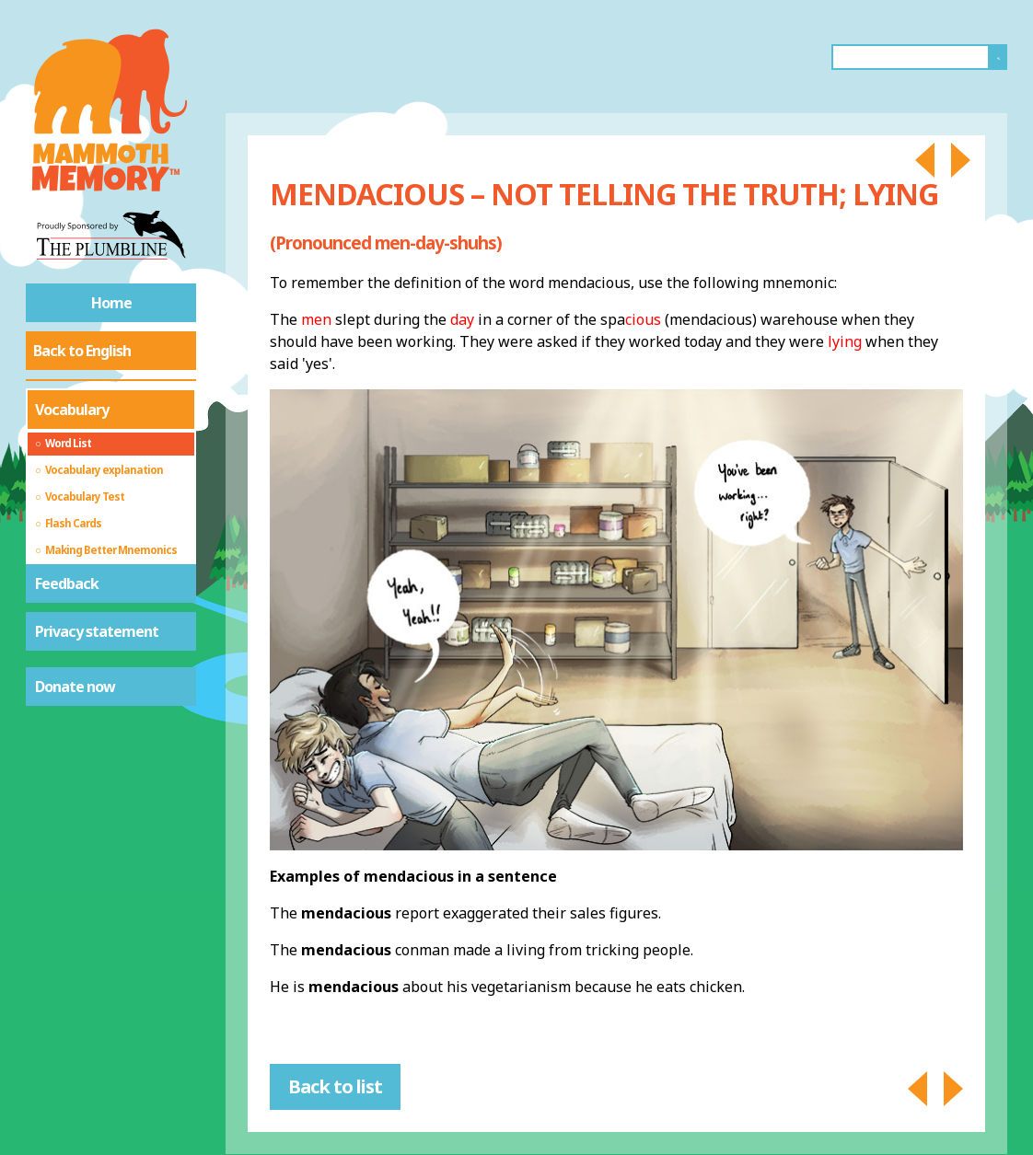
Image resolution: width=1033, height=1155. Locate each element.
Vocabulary (72, 409)
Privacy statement (96, 631)
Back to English (82, 351)
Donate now (75, 686)
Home (111, 303)
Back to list (335, 1086)
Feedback (67, 583)
